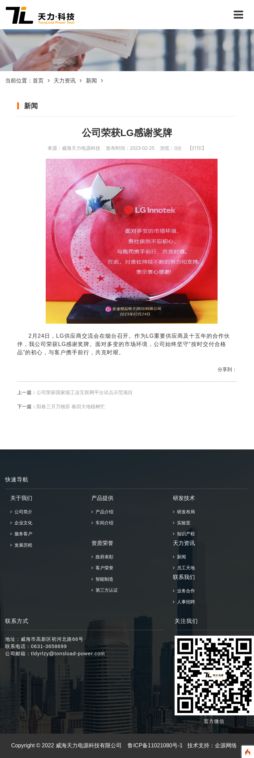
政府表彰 (102, 556)
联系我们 (184, 577)
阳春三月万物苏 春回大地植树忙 (70, 406)
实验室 (181, 522)
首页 (38, 80)
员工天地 (184, 567)
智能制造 (102, 579)
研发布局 (184, 511)
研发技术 (184, 498)
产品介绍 (102, 511)
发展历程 (21, 545)
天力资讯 (65, 80)
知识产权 (184, 533)
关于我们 (21, 498)
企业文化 (21, 522)
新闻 (91, 80)
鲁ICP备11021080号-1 (155, 745)
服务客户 (21, 533)
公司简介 (21, 511)
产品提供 (102, 498)
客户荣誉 (102, 567)
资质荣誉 (102, 543)
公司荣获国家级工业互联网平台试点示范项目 (84, 392)
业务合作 (184, 590)
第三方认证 (104, 590)
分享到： (227, 369)
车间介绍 (102, 522)
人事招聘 (184, 601)
